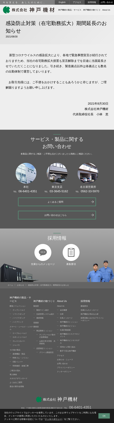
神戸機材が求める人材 (89, 301)
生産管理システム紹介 (45, 301)
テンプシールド (19, 297)
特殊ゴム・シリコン (21, 345)
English (62, 2)
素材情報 (39, 305)
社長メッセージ (66, 305)
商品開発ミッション (44, 317)
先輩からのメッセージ (43, 232)
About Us (60, 293)
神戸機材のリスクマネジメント (70, 322)
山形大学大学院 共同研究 (47, 329)
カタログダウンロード (18, 365)
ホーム (10, 272)
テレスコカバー (19, 328)
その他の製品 (15, 336)
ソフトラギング (19, 301)
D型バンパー (18, 349)
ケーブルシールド (20, 320)
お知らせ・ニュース (65, 346)
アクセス (77, 2)
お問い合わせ (106, 2)
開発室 (36, 313)
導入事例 (13, 361)
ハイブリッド (18, 309)
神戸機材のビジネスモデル (70, 328)
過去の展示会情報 (17, 373)
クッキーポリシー (64, 358)
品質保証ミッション (44, 335)
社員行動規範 (65, 317)
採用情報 (92, 2)
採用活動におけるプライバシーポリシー (92, 306)
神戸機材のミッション (69, 309)
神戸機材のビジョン (68, 313)
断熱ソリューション (18, 293)
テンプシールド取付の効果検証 (47, 322)
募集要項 (71, 232)
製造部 (36, 293)
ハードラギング (19, 305)
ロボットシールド (20, 324)
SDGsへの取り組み (67, 334)
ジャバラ (16, 332)
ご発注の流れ (15, 357)
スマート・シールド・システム (21, 314)
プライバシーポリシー (66, 354)
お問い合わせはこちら (82, 201)
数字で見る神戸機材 (68, 338)
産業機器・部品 (19, 340)
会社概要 (63, 297)
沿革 (62, 301)
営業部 (36, 309)
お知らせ (20, 272)
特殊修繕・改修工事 (21, 353)
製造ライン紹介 (42, 297)
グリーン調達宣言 (46, 339)
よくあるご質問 (28, 201)
